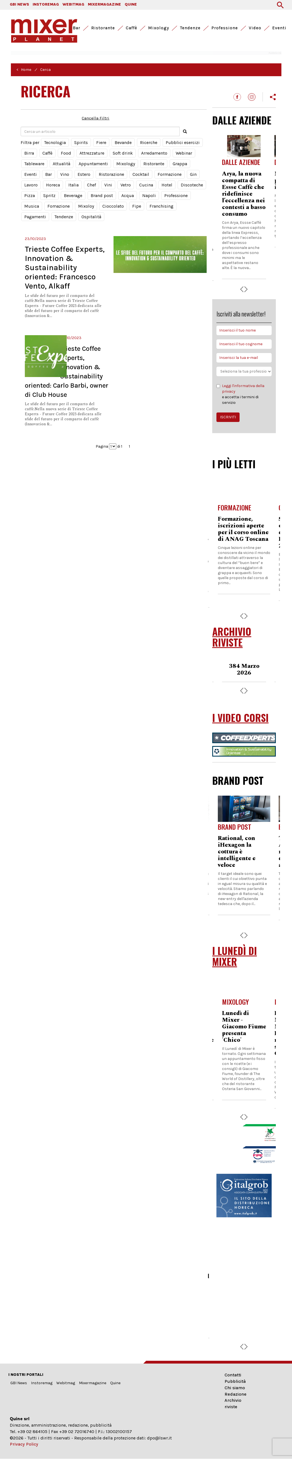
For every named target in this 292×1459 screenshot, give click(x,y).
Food (66, 153)
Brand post (102, 195)
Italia (73, 185)
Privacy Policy (24, 1444)
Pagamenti (35, 216)
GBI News (18, 1383)
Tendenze (190, 27)
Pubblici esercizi (183, 142)
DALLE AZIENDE (241, 120)
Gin (193, 174)
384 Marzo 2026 (244, 669)
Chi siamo (235, 1387)
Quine (115, 1383)
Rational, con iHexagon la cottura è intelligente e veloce (236, 852)
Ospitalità (91, 216)
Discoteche (192, 185)
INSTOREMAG (46, 4)
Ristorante (103, 27)
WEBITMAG (73, 4)
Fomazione (58, 206)
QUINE (131, 4)
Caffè (131, 27)
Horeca (53, 185)
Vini (108, 185)
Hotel (166, 185)
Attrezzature (91, 153)
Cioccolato (113, 206)
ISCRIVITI (228, 417)
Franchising (161, 206)
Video (255, 27)
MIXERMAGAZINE (104, 4)
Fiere (101, 142)
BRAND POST (238, 780)
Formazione (170, 174)
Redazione (236, 1394)
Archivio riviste (233, 1403)
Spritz (49, 195)
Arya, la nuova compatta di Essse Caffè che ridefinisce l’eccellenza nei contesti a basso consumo (244, 194)
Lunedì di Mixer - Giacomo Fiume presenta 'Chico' (244, 1027)
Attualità (61, 163)
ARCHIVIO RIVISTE (231, 636)
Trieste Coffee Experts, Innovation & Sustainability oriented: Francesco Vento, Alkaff (65, 267)
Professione (224, 27)
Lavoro (31, 185)
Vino (64, 174)
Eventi (279, 27)
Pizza (29, 195)
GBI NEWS (19, 4)
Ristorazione (111, 174)
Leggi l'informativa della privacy (243, 388)
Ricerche (148, 142)
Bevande (123, 142)
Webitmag (65, 1383)
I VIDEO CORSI (240, 717)
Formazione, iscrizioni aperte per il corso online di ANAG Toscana (243, 529)
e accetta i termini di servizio (244, 394)
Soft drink (123, 153)
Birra (29, 153)
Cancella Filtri (95, 118)
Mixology (158, 27)
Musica (31, 206)
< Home (23, 69)
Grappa (180, 163)
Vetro (125, 185)
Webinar (184, 153)
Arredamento (154, 153)
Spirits (81, 142)
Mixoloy (86, 206)
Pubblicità (235, 1381)
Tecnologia (55, 142)
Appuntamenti (93, 163)
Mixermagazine (92, 1383)
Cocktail (140, 174)
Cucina (146, 185)
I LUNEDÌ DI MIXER (234, 956)
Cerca (45, 69)
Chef (91, 185)
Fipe (136, 206)
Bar (76, 27)
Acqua (127, 195)
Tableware (34, 163)
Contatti (233, 1375)
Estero (84, 174)
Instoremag (41, 1383)
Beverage (73, 195)
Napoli (149, 195)
